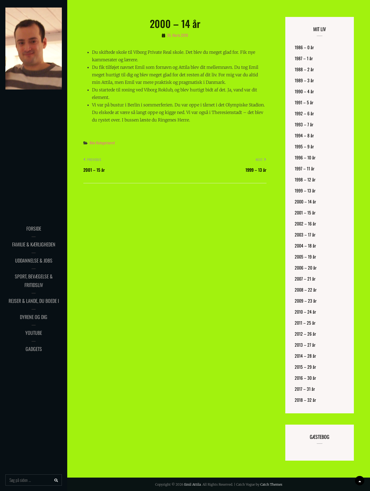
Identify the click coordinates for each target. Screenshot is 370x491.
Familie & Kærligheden (33, 244)
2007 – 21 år (305, 278)
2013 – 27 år (305, 345)
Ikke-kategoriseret (102, 142)
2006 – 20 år (305, 267)
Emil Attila (192, 484)
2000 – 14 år (305, 201)
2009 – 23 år (305, 301)
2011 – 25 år (305, 323)
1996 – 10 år (305, 157)
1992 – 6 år (304, 113)
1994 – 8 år (304, 135)
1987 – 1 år (304, 58)
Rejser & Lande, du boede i (34, 300)
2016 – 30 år (305, 378)
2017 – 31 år (305, 389)
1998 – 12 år (305, 179)
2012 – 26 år (305, 334)
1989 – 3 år (304, 80)
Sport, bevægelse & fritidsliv (34, 280)
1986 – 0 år (304, 47)
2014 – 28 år (305, 356)
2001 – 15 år (305, 212)
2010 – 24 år (305, 312)
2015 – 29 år (305, 367)
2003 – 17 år (305, 234)
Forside (33, 228)
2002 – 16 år (305, 223)
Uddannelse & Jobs (33, 260)
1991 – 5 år (304, 102)
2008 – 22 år (305, 289)
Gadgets (34, 348)
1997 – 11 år (304, 168)
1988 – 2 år (304, 69)
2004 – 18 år (305, 245)
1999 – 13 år (305, 190)
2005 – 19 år (305, 256)
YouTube (33, 332)
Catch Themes (271, 484)
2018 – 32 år (305, 400)
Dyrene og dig (33, 316)
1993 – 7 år (304, 124)
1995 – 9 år (304, 146)
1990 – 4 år (304, 91)
